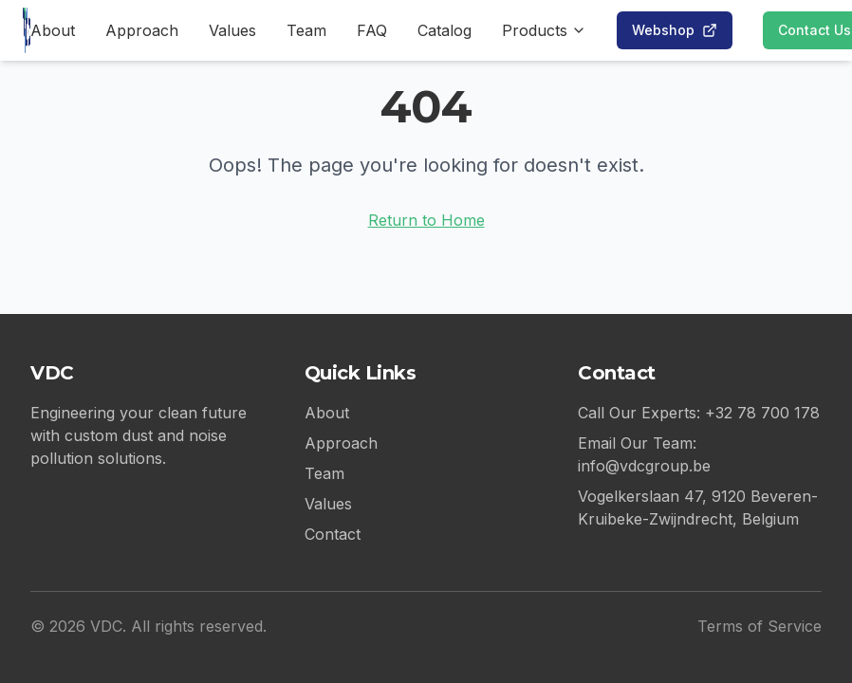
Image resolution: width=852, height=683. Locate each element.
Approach (141, 30)
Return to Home (426, 220)
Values (232, 30)
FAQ (372, 30)
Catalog (444, 30)
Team (306, 30)
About (52, 30)
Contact (333, 534)
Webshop (674, 30)
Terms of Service (759, 626)
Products (544, 30)
